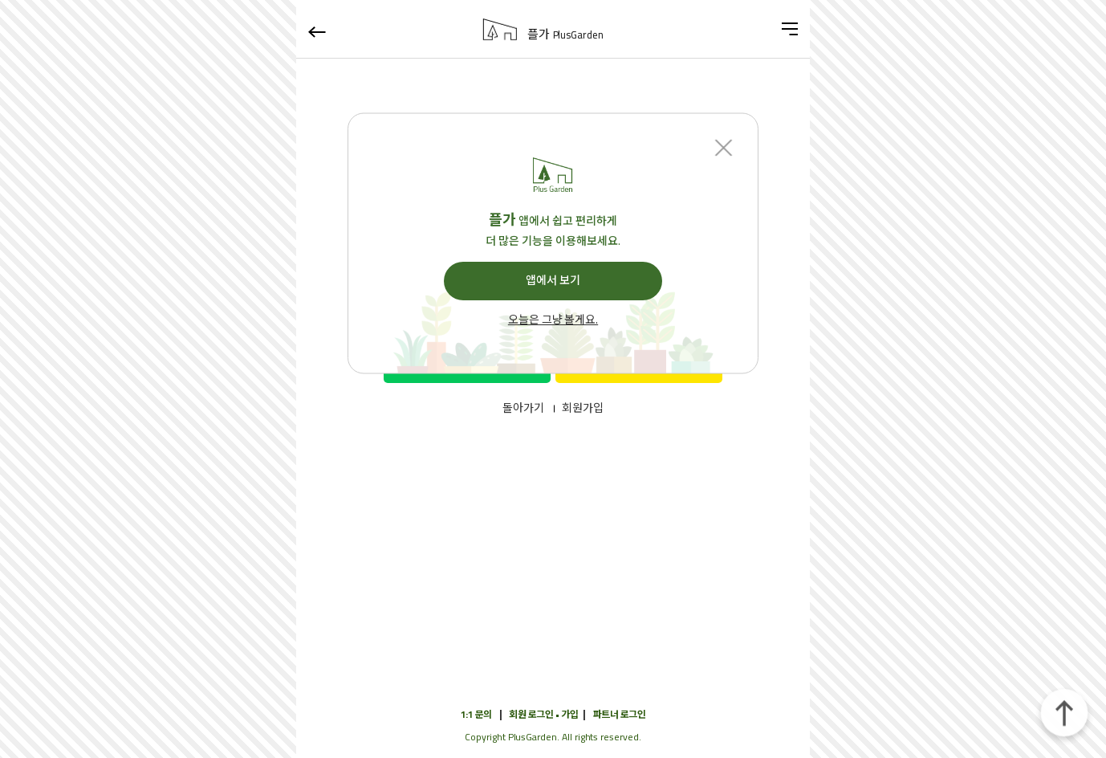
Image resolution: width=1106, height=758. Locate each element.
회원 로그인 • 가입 (543, 714)
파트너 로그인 (619, 714)
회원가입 (583, 408)
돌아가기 (523, 408)
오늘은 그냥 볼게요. (553, 320)
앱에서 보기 (553, 280)
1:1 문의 (476, 714)
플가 (565, 34)
